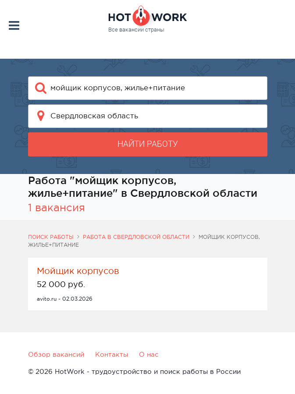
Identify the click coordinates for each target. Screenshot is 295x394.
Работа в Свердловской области (136, 237)
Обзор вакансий (56, 354)
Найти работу (147, 144)
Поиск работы (51, 237)
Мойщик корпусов (78, 271)
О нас (149, 354)
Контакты (111, 354)
